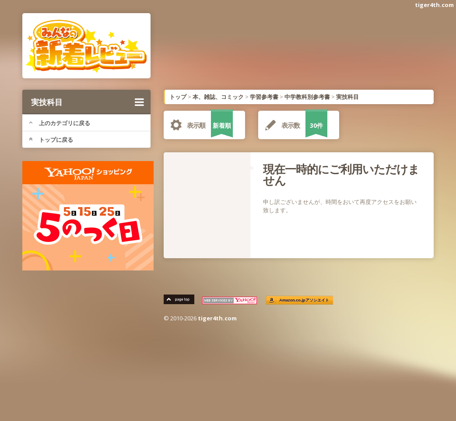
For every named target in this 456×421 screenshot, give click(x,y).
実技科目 (87, 102)
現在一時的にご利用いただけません (341, 174)
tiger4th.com (434, 5)
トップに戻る (51, 140)
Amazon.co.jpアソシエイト (304, 300)
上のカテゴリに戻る (59, 123)
